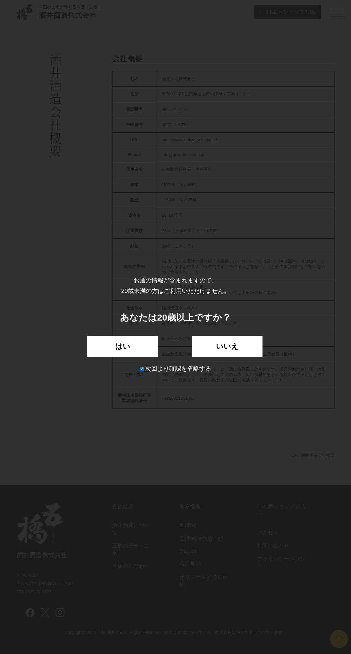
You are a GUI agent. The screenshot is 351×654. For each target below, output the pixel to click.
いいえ (227, 346)
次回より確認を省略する (176, 368)
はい (122, 346)
